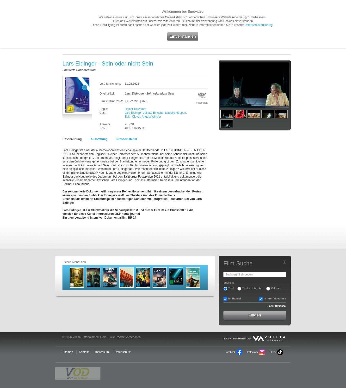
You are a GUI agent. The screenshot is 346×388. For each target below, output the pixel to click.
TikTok (272, 352)
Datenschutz (123, 352)
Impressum (101, 352)
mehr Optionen (277, 306)
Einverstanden (182, 36)
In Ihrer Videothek (275, 298)
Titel (231, 288)
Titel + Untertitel (252, 288)
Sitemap (67, 352)
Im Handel (234, 298)
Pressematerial (127, 139)
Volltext (275, 288)
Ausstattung (99, 139)
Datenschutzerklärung (259, 25)
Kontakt (84, 352)
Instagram (252, 352)
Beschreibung (72, 139)
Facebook (230, 352)
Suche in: (229, 282)
